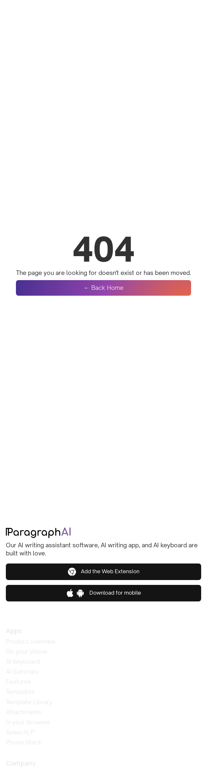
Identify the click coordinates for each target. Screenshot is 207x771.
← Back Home (103, 287)
